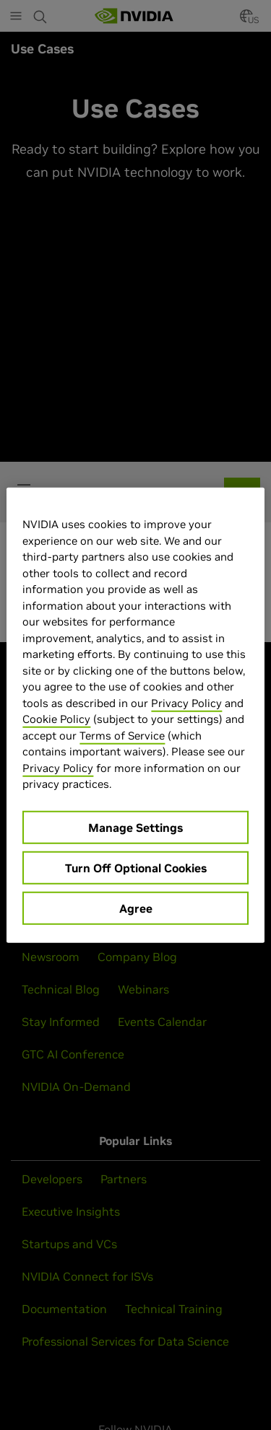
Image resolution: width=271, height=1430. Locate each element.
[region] (135, 715)
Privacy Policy (186, 702)
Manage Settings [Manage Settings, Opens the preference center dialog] (135, 827)
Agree (135, 907)
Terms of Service (122, 735)
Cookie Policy (56, 719)
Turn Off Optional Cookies (136, 867)
